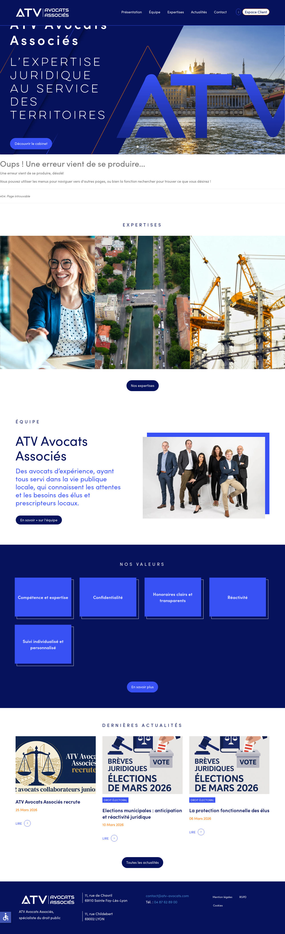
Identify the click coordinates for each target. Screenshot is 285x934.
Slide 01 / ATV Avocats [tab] (138, 147)
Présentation (131, 11)
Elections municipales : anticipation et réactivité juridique (142, 813)
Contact (220, 11)
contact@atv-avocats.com (167, 895)
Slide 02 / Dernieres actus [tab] (143, 147)
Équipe (154, 11)
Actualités (199, 11)
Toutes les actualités (142, 862)
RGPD (242, 897)
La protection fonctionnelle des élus (229, 810)
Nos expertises (142, 385)
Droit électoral (115, 800)
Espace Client (256, 11)
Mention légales (222, 897)
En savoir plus (142, 686)
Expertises (175, 11)
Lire (19, 823)
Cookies (218, 905)
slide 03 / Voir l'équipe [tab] (148, 147)
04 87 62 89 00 (165, 901)
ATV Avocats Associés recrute (48, 801)
